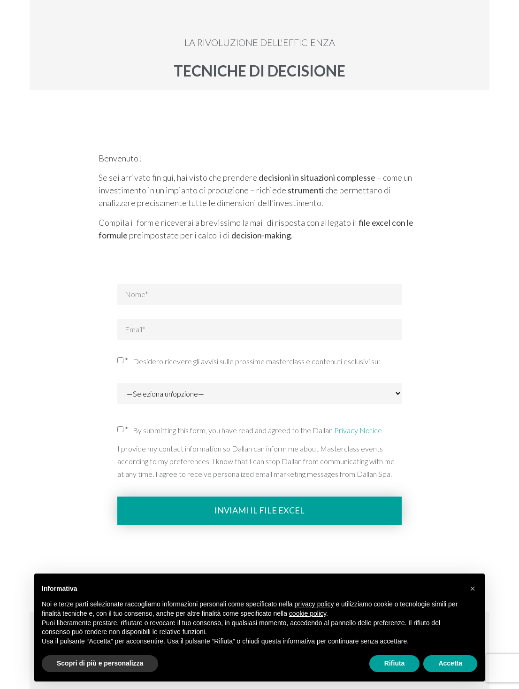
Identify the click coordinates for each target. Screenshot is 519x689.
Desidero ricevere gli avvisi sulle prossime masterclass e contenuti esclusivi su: (256, 361)
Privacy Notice (358, 430)
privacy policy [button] (314, 604)
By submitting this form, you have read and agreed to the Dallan (257, 430)
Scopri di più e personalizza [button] (100, 663)
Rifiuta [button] (394, 663)
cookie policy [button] (307, 613)
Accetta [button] (450, 663)
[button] (472, 588)
